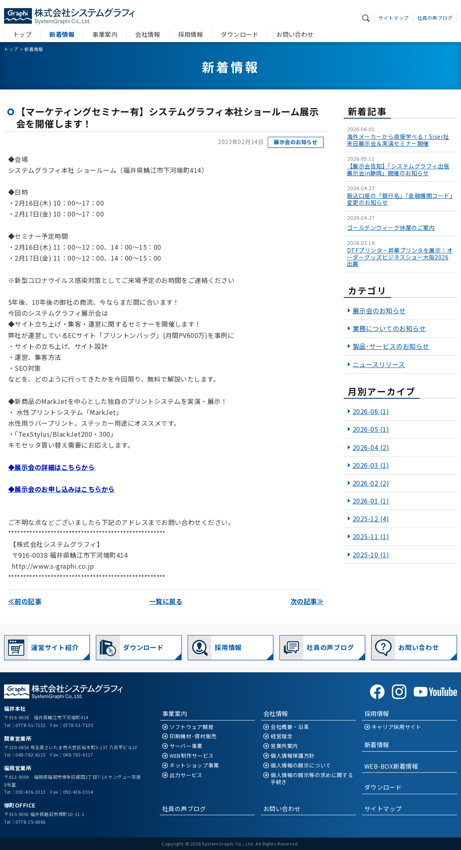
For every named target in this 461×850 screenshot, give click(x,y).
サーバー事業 (186, 746)
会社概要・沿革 (290, 727)
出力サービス (186, 775)
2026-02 (371, 483)
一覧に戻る (165, 601)
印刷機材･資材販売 (193, 736)
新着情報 (61, 34)
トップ (22, 34)
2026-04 (371, 447)
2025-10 (371, 554)
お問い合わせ (295, 34)
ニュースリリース (379, 364)
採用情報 (190, 34)
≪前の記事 (24, 601)
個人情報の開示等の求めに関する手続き (312, 779)
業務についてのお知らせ (389, 328)
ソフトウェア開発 (191, 727)
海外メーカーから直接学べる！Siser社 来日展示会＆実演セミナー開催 (398, 140)
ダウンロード (239, 34)
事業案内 (104, 34)
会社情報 (147, 34)
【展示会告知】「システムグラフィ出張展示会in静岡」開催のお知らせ (398, 169)
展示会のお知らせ (295, 142)
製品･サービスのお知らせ (391, 346)
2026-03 (371, 465)
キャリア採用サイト (396, 727)
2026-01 (371, 501)
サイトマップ (394, 17)
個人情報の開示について (301, 765)
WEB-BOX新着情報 (391, 766)
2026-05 (371, 429)
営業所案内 (284, 746)
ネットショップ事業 (194, 765)
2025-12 (371, 518)
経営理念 (282, 736)
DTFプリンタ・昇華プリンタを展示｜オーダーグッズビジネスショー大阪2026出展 (400, 257)
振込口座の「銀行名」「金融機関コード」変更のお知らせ (400, 199)
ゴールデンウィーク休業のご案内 (391, 227)
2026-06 (371, 411)
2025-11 (371, 536)
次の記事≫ (307, 601)
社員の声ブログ (435, 17)
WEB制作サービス (191, 755)
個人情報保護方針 (293, 755)
